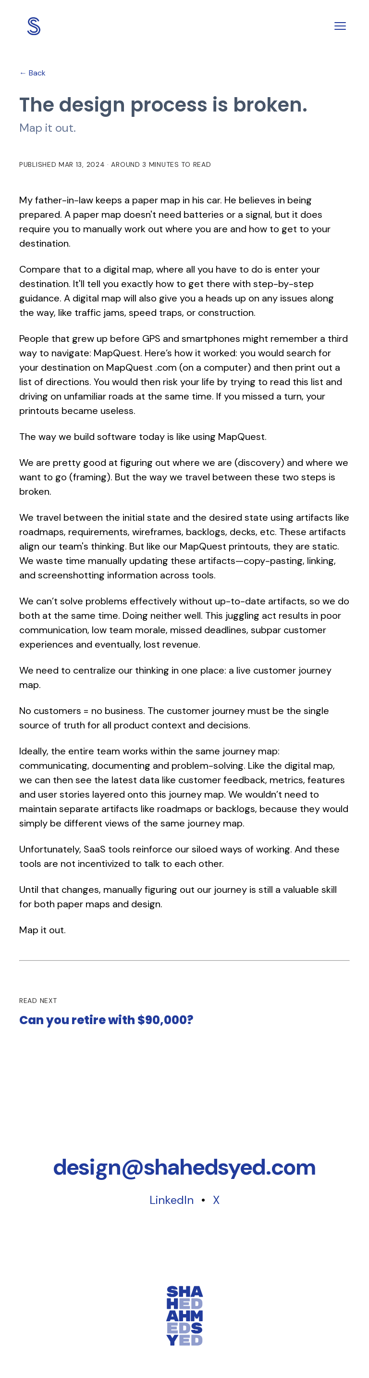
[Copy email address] (184, 1167)
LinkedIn (171, 1199)
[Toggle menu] (340, 26)
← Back (32, 73)
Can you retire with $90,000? (106, 1020)
